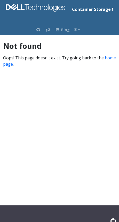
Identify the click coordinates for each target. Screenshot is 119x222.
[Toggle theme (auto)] (77, 29)
